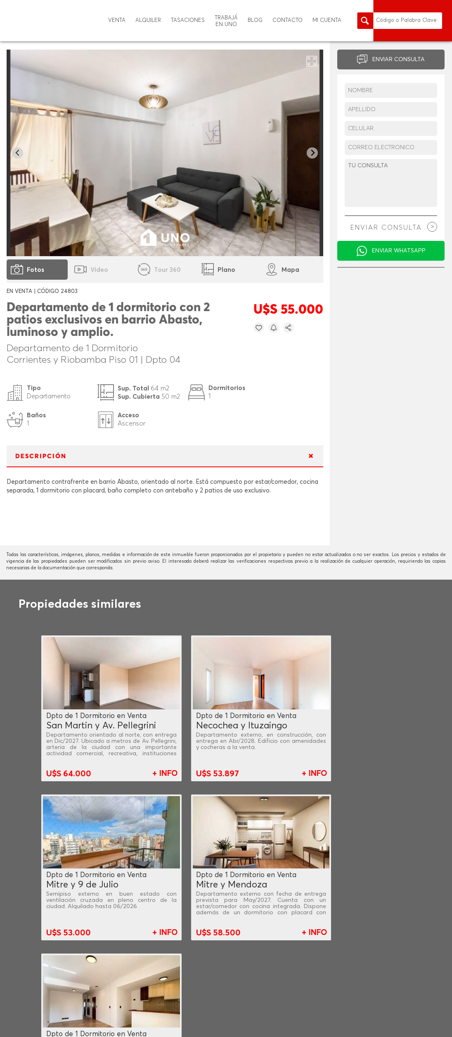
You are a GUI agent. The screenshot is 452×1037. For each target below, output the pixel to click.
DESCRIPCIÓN (40, 456)
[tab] (130, 250)
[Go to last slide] (17, 153)
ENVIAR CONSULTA (398, 59)
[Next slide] (312, 153)
